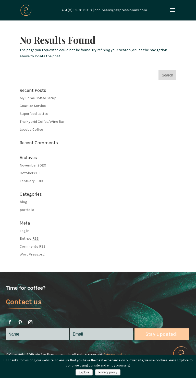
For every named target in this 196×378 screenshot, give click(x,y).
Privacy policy (114, 354)
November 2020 (33, 165)
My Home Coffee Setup (38, 98)
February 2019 (31, 181)
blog (23, 202)
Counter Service (33, 106)
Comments (32, 246)
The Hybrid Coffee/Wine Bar (42, 121)
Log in (24, 231)
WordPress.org (32, 254)
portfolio (27, 210)
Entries (29, 238)
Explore (84, 372)
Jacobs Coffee (31, 129)
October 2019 (31, 173)
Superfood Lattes (34, 114)
